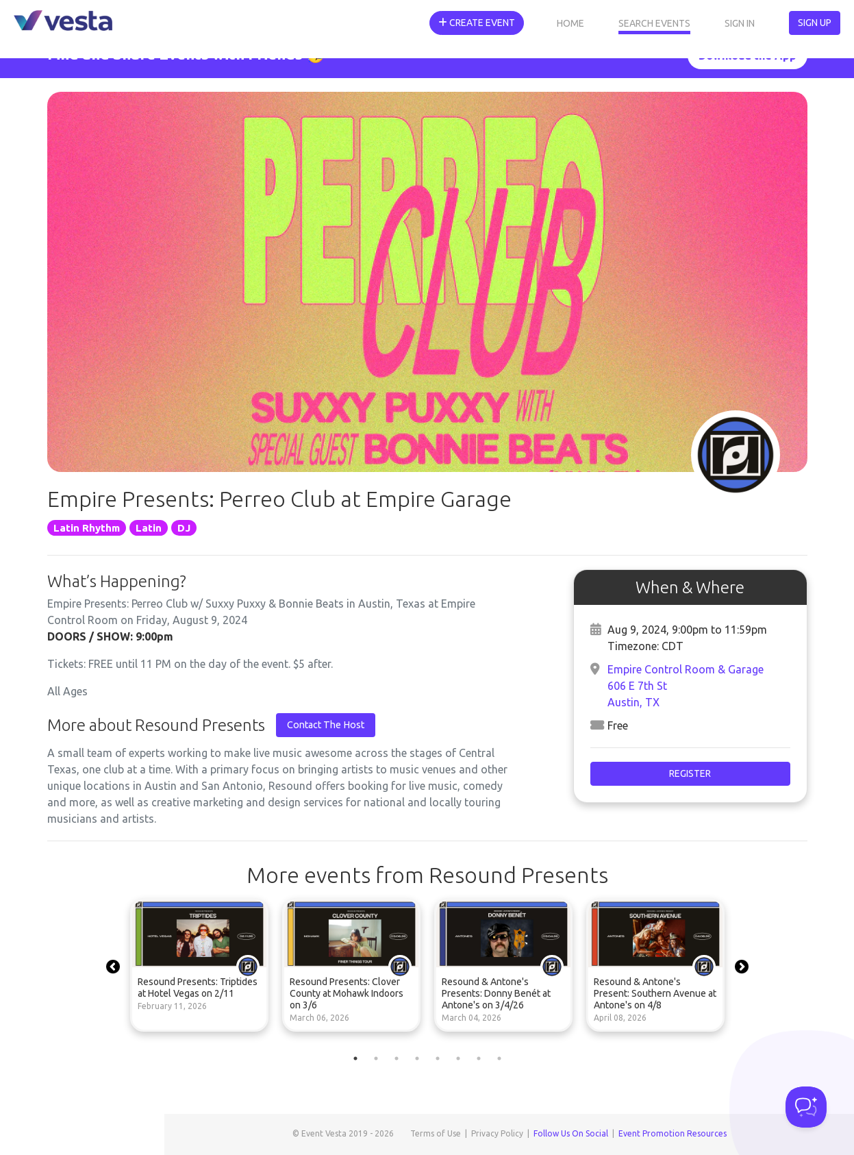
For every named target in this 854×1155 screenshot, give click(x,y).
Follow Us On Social (570, 1133)
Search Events (654, 23)
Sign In (740, 23)
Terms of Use (435, 1133)
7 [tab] (479, 1058)
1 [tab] (355, 1058)
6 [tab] (458, 1058)
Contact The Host (325, 724)
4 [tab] (417, 1058)
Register (690, 773)
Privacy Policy (497, 1133)
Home (570, 23)
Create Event (476, 22)
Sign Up (814, 22)
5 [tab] (437, 1058)
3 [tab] (396, 1058)
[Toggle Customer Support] (806, 1107)
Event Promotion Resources (672, 1133)
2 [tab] (376, 1058)
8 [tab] (499, 1058)
